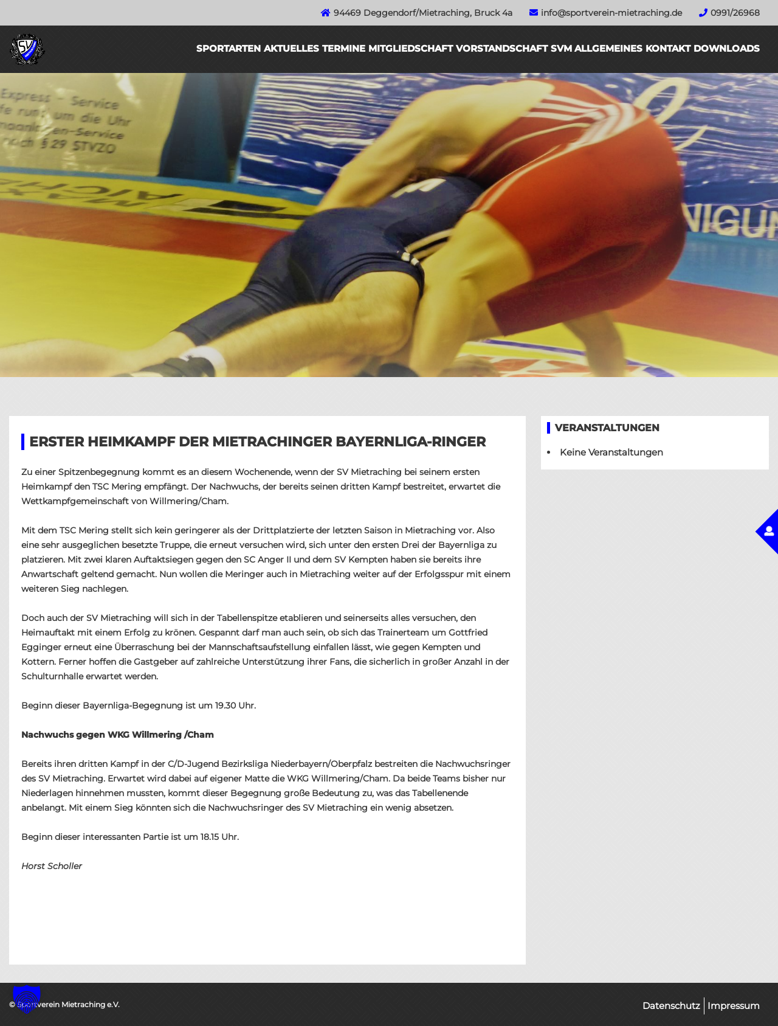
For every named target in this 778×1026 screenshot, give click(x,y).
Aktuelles (291, 48)
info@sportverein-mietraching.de (611, 12)
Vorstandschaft (502, 48)
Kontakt (667, 48)
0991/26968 (735, 12)
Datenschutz (671, 1005)
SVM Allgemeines (596, 48)
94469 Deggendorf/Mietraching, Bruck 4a (423, 12)
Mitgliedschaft (410, 48)
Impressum (733, 1005)
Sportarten (228, 48)
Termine (343, 48)
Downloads (727, 48)
